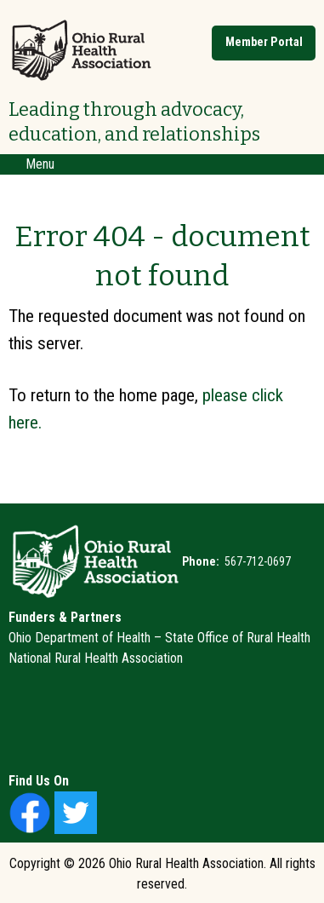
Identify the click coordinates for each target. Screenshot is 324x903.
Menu (31, 164)
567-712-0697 (256, 561)
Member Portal (264, 42)
